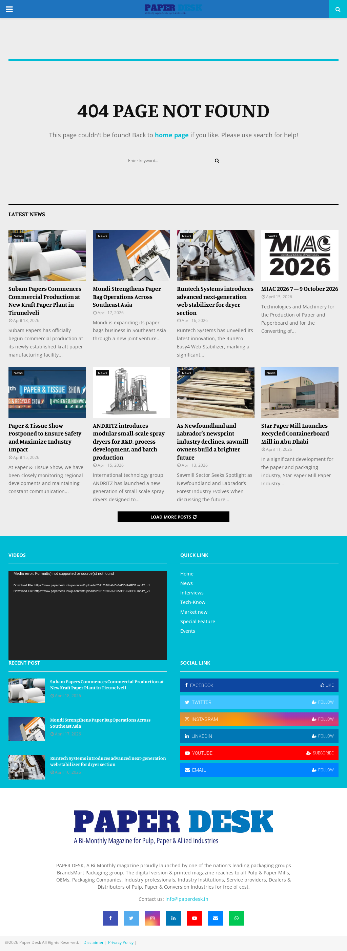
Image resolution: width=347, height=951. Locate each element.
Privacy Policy (121, 942)
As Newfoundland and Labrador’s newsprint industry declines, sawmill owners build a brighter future (212, 441)
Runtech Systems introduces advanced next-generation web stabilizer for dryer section (215, 300)
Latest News (26, 214)
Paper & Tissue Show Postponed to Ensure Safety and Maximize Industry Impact (44, 437)
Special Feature (197, 621)
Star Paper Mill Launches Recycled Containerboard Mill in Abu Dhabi (295, 433)
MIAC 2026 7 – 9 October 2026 (299, 288)
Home (186, 574)
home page (172, 135)
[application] (87, 615)
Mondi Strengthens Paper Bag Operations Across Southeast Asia (127, 296)
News (18, 236)
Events (271, 236)
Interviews (192, 592)
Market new (193, 612)
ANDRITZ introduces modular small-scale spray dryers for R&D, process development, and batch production (129, 441)
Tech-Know (192, 602)
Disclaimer (93, 942)
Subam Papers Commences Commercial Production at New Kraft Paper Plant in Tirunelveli (44, 300)
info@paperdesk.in (186, 899)
